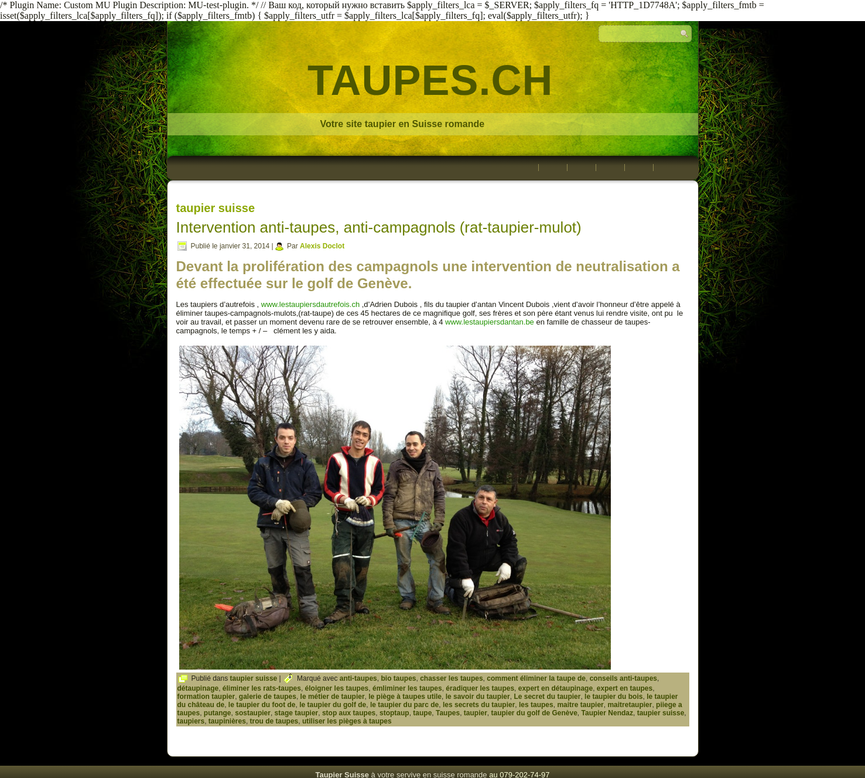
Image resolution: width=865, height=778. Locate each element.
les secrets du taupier (479, 705)
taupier (475, 713)
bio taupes (398, 678)
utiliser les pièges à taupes (347, 721)
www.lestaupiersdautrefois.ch (310, 304)
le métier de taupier (332, 696)
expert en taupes (624, 688)
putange (217, 713)
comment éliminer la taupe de (536, 678)
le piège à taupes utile (405, 696)
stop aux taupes (348, 713)
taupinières (227, 721)
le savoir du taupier (478, 696)
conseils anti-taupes (623, 678)
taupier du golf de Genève (534, 713)
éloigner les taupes (337, 688)
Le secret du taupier (547, 696)
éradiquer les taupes (480, 688)
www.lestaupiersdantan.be (489, 322)
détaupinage (198, 688)
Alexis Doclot (322, 246)
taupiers (191, 721)
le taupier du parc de (404, 705)
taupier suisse (254, 678)
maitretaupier (629, 705)
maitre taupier (580, 705)
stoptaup (394, 713)
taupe (422, 713)
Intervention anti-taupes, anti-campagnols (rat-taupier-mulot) (379, 227)
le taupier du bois (613, 696)
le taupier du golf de (332, 705)
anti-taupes (358, 678)
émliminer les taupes (407, 688)
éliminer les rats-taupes (262, 688)
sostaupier (253, 713)
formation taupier (206, 696)
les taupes (536, 705)
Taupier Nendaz (607, 713)
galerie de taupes (267, 696)
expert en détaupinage (555, 688)
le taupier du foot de (262, 705)
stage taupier (297, 713)
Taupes (448, 713)
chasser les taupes (451, 678)
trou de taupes (274, 721)
